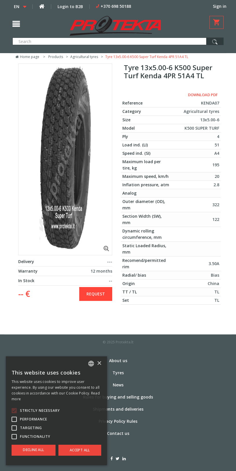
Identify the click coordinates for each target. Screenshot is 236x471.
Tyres (118, 372)
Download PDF (203, 94)
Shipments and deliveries (118, 409)
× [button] (99, 363)
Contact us (118, 433)
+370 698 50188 (116, 6)
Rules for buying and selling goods (118, 397)
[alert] (56, 410)
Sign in (219, 6)
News (118, 385)
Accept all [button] (80, 450)
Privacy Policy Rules (118, 421)
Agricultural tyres (84, 56)
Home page (27, 56)
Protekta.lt (125, 342)
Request (95, 294)
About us (118, 360)
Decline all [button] (33, 449)
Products (55, 56)
